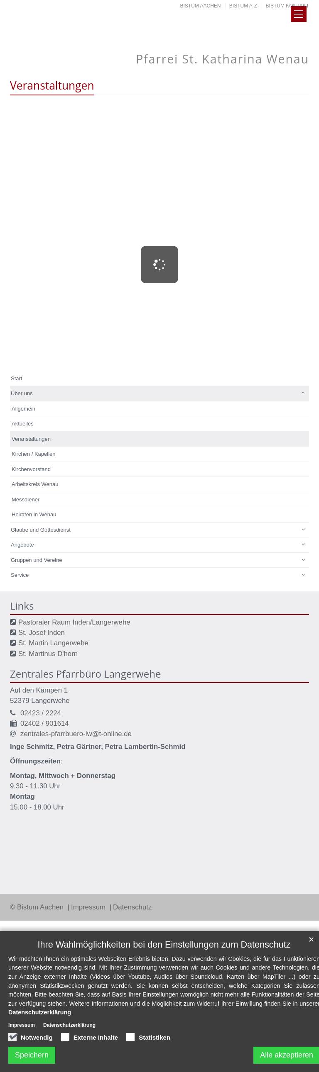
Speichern (32, 1055)
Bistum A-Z (243, 6)
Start (16, 378)
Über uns (22, 393)
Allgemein (23, 409)
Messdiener (25, 499)
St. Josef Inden (41, 633)
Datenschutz (132, 907)
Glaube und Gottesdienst (41, 530)
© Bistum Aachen (38, 907)
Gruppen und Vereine (36, 560)
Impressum (89, 907)
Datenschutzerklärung (39, 1012)
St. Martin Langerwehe (53, 643)
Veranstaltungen (31, 439)
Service (20, 575)
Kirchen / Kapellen (34, 454)
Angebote (22, 545)
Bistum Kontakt (287, 6)
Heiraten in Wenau (34, 514)
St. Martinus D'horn (48, 654)
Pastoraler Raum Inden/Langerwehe (74, 622)
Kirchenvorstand (31, 469)
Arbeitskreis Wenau (35, 484)
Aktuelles (23, 424)
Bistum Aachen (200, 6)
